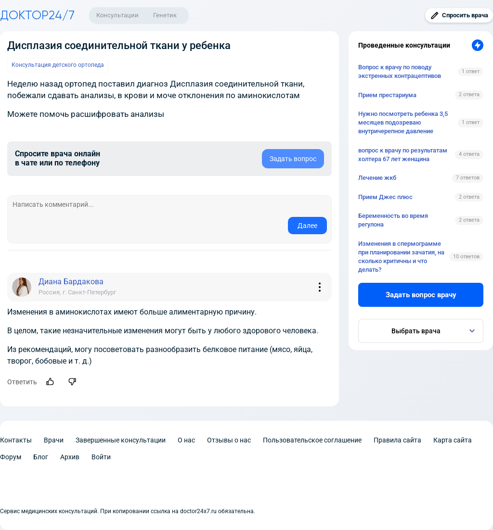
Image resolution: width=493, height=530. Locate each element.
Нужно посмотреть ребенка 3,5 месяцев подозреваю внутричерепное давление (403, 122)
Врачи (54, 440)
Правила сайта (397, 440)
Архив (69, 457)
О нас (186, 440)
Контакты (16, 440)
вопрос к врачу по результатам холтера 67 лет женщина (402, 155)
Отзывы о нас (229, 440)
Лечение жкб (377, 177)
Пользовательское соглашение (312, 440)
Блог (40, 457)
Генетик (165, 15)
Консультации (117, 15)
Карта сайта (452, 440)
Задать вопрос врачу (421, 294)
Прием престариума (387, 95)
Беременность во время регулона (393, 220)
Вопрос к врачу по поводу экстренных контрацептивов (399, 71)
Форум (10, 457)
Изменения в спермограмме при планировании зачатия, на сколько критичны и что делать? (401, 257)
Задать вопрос (293, 159)
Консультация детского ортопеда (58, 65)
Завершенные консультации (121, 440)
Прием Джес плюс (385, 197)
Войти (101, 457)
